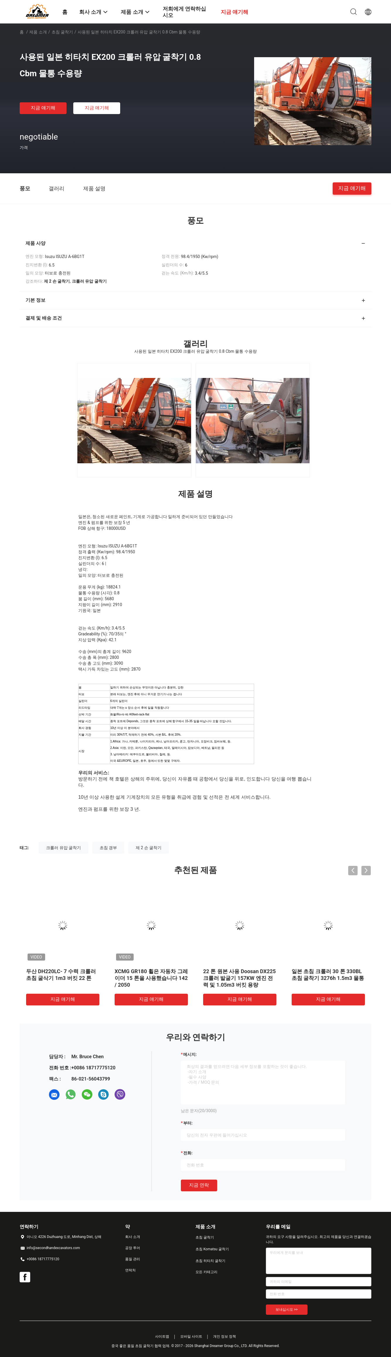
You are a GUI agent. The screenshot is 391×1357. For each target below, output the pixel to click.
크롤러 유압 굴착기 (63, 847)
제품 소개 (38, 32)
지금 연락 (199, 1185)
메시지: (190, 1054)
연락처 (130, 1270)
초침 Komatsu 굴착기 (212, 1249)
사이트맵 (162, 1336)
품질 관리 (132, 1259)
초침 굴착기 (62, 32)
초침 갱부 (108, 847)
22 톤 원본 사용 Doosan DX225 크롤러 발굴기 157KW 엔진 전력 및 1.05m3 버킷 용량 (239, 978)
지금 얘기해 (43, 108)
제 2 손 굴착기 (149, 847)
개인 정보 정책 (224, 1336)
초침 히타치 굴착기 (210, 1261)
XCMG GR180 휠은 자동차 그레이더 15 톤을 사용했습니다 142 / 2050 (151, 978)
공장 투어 (132, 1248)
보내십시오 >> (287, 1309)
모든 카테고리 (206, 1272)
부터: (188, 1123)
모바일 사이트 (191, 1336)
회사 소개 (132, 1237)
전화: (188, 1153)
